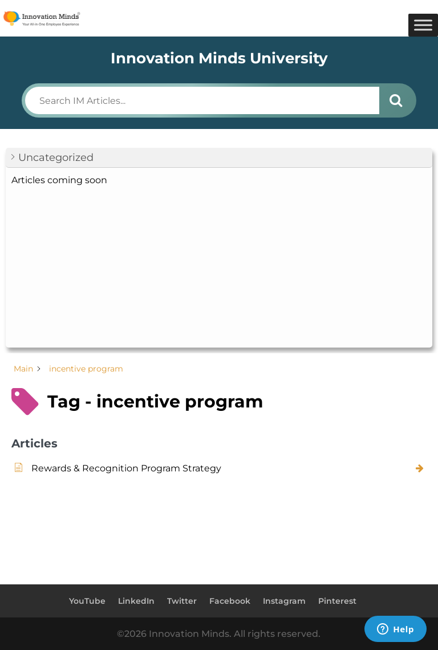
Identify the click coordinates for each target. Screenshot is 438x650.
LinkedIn (136, 601)
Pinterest (337, 601)
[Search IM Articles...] (202, 100)
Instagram (284, 601)
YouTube (87, 601)
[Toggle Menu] (423, 24)
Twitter (182, 601)
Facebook (229, 601)
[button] (219, 158)
